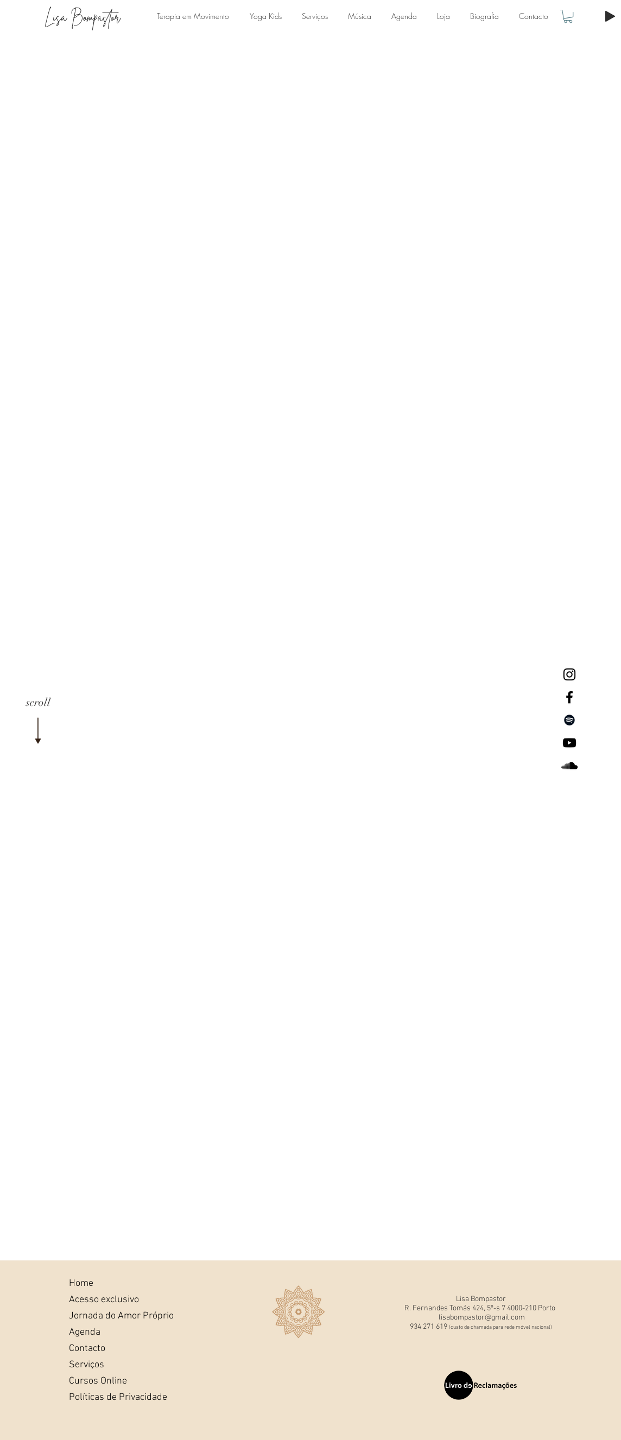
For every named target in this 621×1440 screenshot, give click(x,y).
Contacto (87, 1348)
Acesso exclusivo (104, 1299)
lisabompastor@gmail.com (482, 1317)
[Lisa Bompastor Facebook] (569, 697)
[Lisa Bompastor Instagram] (569, 674)
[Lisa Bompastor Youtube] (569, 743)
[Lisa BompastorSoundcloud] (569, 765)
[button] (568, 16)
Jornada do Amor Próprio (106, 1316)
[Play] (610, 16)
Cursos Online (98, 1381)
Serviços (86, 1365)
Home (81, 1283)
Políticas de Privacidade (106, 1397)
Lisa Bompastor (83, 17)
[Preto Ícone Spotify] (569, 720)
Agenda (84, 1332)
